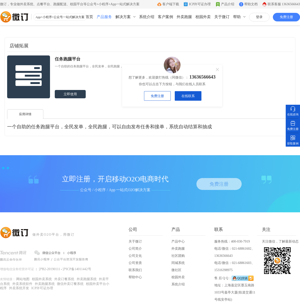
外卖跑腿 (184, 17)
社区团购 (178, 256)
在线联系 (188, 96)
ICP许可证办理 (200, 4)
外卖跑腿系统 (87, 279)
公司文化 (135, 256)
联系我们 (135, 270)
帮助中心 (135, 277)
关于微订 (222, 17)
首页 (89, 17)
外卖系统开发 (19, 288)
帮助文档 (251, 4)
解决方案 (123, 17)
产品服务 (104, 17)
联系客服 (284, 4)
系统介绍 (146, 17)
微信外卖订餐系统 (70, 284)
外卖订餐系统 (64, 279)
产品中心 (178, 241)
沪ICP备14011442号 (77, 269)
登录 (259, 17)
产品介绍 (227, 4)
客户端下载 (170, 4)
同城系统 (178, 263)
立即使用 (70, 94)
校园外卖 (203, 17)
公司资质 (135, 263)
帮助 (237, 17)
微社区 (176, 270)
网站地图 (23, 279)
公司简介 (135, 248)
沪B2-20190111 (49, 269)
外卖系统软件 (22, 284)
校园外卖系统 (42, 279)
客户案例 (165, 17)
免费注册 (286, 17)
